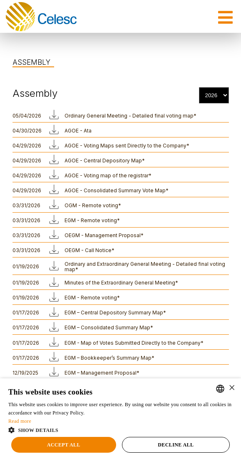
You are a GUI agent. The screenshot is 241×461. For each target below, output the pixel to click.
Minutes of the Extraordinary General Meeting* (121, 283)
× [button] (232, 388)
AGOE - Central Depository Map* (105, 160)
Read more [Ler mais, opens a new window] (19, 421)
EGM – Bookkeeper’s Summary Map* (109, 358)
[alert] (120, 419)
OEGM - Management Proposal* (104, 235)
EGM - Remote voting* (92, 220)
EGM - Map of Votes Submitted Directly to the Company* (134, 343)
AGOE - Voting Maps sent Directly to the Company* (127, 145)
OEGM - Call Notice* (89, 250)
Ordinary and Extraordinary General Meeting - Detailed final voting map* (145, 266)
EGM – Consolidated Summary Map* (109, 327)
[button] (120, 430)
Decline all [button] (176, 445)
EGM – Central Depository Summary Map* (115, 312)
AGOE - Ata (78, 131)
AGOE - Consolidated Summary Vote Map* (117, 190)
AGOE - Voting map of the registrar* (108, 175)
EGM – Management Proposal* (102, 373)
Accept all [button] (63, 445)
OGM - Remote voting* (93, 205)
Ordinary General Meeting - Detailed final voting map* (130, 116)
